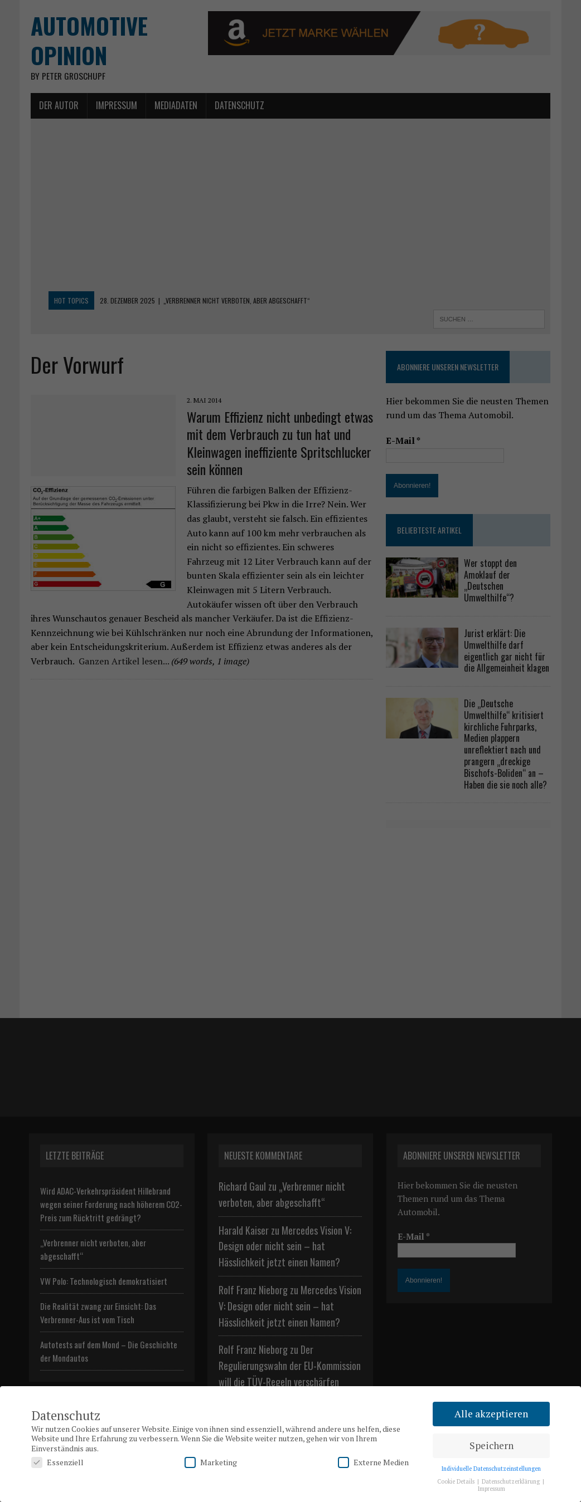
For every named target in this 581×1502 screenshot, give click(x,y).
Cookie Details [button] (456, 1481)
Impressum (491, 1489)
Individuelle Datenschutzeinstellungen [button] (491, 1468)
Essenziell (57, 1462)
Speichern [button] (491, 1445)
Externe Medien (373, 1462)
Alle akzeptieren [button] (491, 1413)
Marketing (211, 1462)
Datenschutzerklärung (511, 1481)
